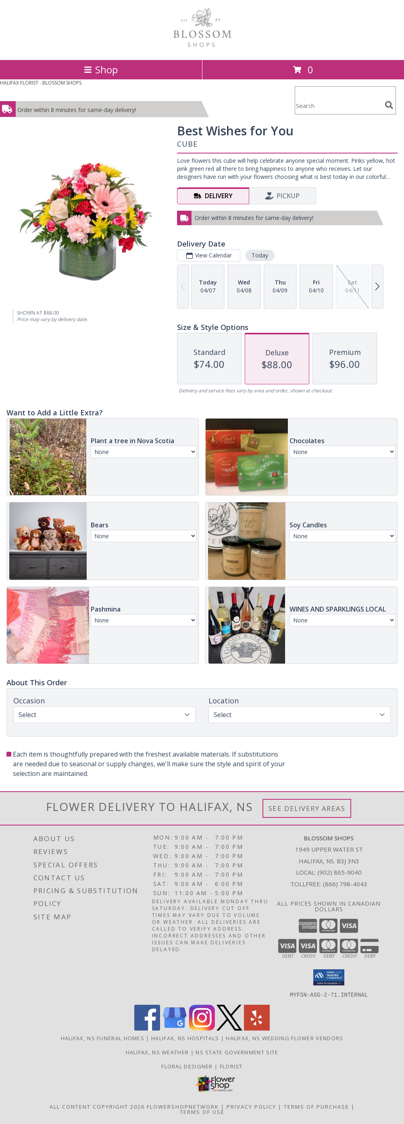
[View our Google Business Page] (174, 1028)
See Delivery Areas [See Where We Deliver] (307, 808)
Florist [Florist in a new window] (231, 1066)
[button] (328, 977)
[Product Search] (338, 105)
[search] (389, 105)
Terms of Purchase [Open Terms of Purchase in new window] (316, 1106)
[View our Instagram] (202, 1028)
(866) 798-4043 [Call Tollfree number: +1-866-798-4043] (345, 884)
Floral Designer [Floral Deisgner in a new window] (187, 1066)
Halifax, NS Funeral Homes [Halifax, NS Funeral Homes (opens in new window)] (103, 1037)
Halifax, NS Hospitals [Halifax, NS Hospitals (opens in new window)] (185, 1037)
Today (260, 255)
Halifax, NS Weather (157, 1052)
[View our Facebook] (147, 1028)
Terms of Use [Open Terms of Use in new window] (202, 1111)
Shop (101, 69)
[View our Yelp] (257, 1028)
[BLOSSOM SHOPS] (202, 48)
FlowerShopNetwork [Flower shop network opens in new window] (183, 1106)
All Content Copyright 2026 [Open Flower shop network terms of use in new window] (97, 1106)
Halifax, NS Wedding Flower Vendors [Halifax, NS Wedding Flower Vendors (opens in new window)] (284, 1037)
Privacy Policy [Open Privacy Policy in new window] (251, 1106)
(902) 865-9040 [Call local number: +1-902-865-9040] (339, 872)
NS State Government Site (237, 1052)
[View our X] (229, 1028)
